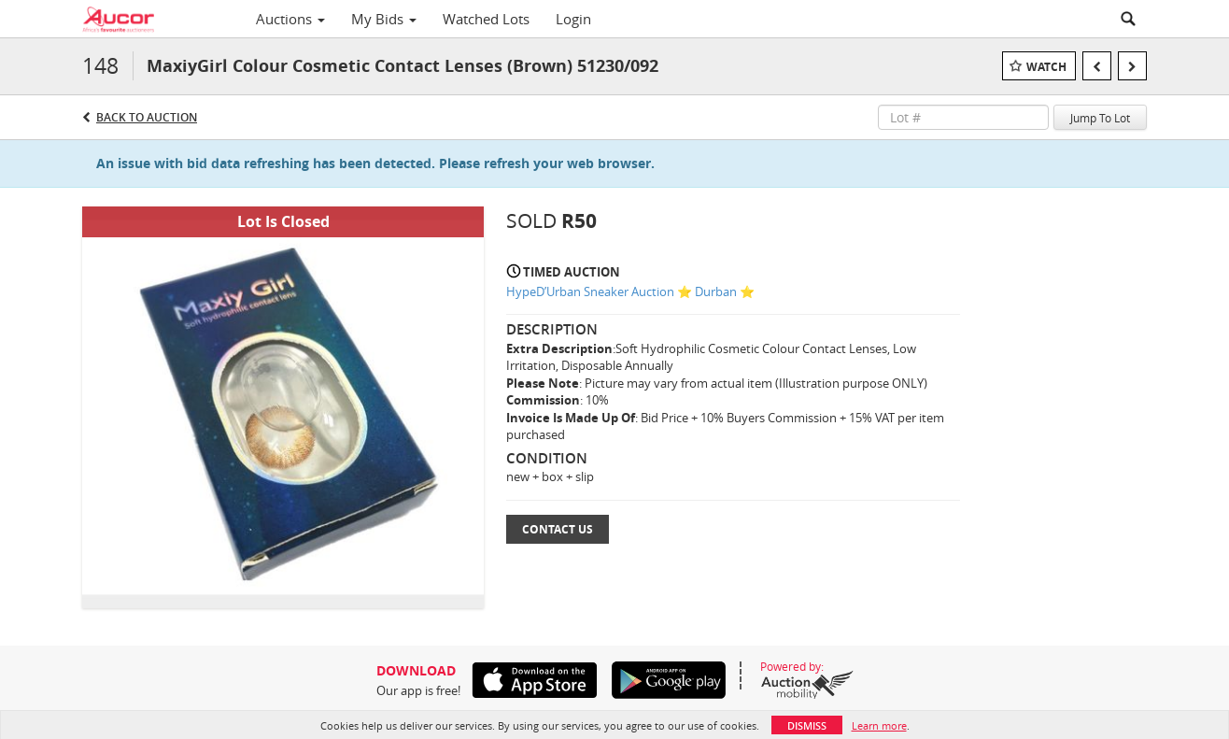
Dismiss (806, 725)
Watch (1046, 67)
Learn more (879, 725)
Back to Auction (146, 117)
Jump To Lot (1100, 117)
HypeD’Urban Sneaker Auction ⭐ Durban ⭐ (630, 291)
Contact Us (557, 529)
